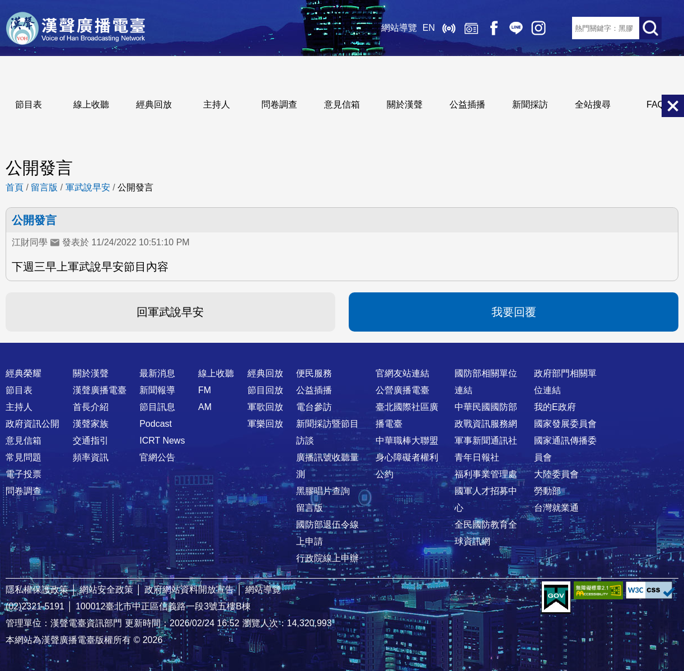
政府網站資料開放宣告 (189, 589)
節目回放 (265, 390)
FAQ (655, 104)
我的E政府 (555, 407)
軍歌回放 (265, 407)
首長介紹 (91, 407)
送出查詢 (650, 28)
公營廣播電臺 (402, 390)
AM (205, 407)
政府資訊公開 (32, 423)
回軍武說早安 (170, 312)
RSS (561, 28)
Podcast (155, 423)
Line (516, 28)
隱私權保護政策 (37, 589)
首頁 (15, 187)
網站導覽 (399, 27)
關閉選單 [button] (673, 106)
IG (538, 28)
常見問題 (23, 457)
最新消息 (157, 373)
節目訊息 (157, 407)
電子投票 (23, 474)
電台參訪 (314, 407)
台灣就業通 (556, 507)
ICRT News (162, 440)
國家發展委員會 (565, 423)
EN (429, 27)
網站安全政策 (106, 589)
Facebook (493, 28)
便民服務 (314, 373)
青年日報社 (477, 457)
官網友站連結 (402, 373)
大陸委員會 (556, 474)
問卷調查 (279, 104)
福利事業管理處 (486, 474)
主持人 (216, 104)
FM (204, 390)
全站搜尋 (593, 104)
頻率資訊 (91, 457)
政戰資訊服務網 (486, 423)
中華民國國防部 (486, 407)
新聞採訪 (530, 104)
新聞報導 (157, 390)
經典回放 (471, 28)
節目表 (28, 104)
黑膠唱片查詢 (323, 491)
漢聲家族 (91, 423)
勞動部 (547, 491)
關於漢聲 (405, 104)
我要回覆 (513, 312)
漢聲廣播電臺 (76, 28)
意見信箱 (342, 104)
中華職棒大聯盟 (407, 440)
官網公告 (157, 457)
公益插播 (467, 104)
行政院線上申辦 (327, 558)
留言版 (44, 187)
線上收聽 (449, 28)
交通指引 (91, 440)
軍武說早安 (87, 187)
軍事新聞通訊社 (486, 440)
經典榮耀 (23, 373)
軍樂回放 (265, 423)
